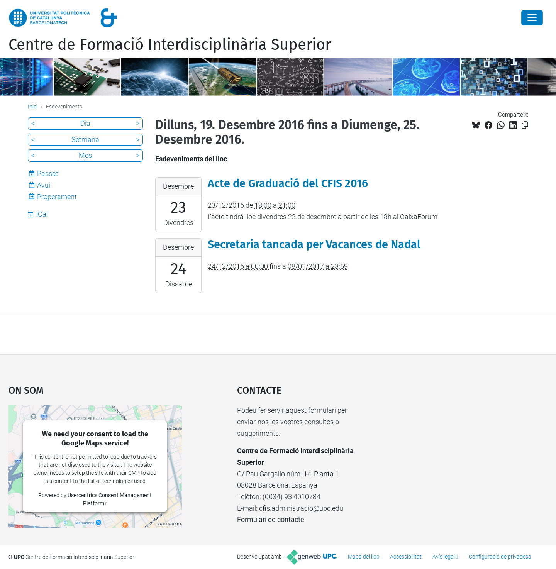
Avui (43, 185)
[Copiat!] (525, 125)
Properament (57, 197)
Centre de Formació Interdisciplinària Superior (169, 45)
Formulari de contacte (270, 519)
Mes (85, 155)
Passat (47, 173)
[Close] (532, 17)
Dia (85, 123)
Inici (32, 106)
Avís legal (443, 557)
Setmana (85, 139)
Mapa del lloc (363, 557)
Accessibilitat (406, 557)
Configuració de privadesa (500, 557)
